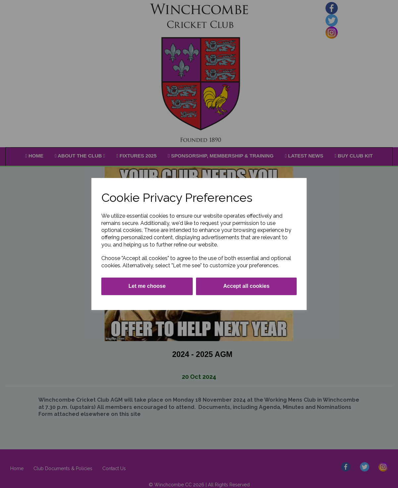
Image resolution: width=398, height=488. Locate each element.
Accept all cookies (246, 286)
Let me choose (147, 286)
